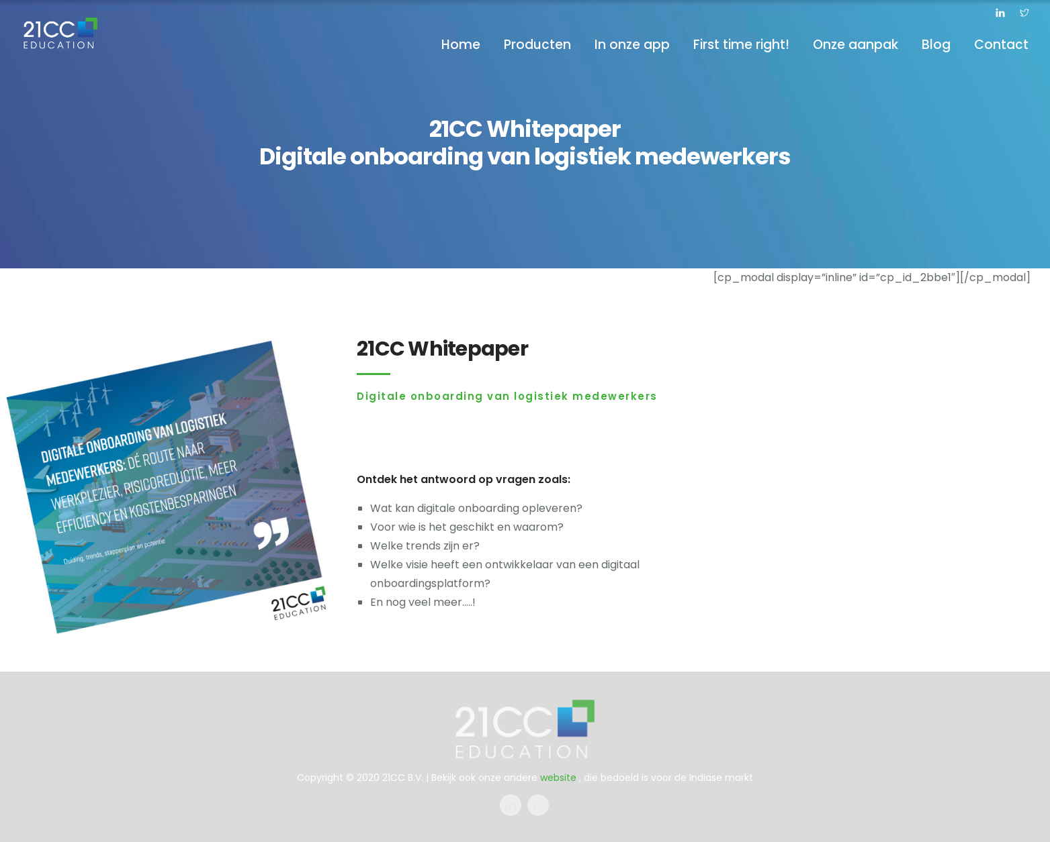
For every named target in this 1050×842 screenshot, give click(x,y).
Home (460, 45)
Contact (1001, 45)
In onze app (632, 45)
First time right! (741, 45)
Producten (537, 45)
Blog (936, 45)
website (558, 777)
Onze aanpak (855, 45)
